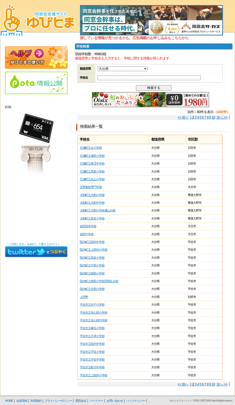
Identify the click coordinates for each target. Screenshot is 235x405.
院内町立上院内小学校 (93, 249)
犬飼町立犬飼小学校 (92, 195)
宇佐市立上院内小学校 (93, 375)
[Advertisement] (36, 208)
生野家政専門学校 (91, 187)
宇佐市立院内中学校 (92, 344)
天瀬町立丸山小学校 (92, 179)
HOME (9, 401)
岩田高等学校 (88, 226)
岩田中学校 (87, 234)
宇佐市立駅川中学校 (92, 367)
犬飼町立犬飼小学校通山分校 (98, 210)
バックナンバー (135, 401)
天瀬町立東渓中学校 (92, 163)
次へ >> (221, 117)
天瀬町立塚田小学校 (92, 156)
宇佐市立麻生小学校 (92, 328)
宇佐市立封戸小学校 (92, 304)
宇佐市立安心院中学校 (93, 320)
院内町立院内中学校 (92, 242)
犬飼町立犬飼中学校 (92, 202)
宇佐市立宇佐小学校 (92, 352)
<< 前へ (183, 117)
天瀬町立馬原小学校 (92, 171)
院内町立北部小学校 (92, 289)
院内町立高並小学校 (92, 257)
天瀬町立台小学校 (91, 148)
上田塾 (84, 297)
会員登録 (21, 401)
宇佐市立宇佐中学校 (92, 359)
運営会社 (80, 401)
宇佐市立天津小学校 (92, 336)
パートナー (96, 401)
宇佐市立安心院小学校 (93, 312)
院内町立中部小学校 (92, 265)
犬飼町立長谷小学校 (92, 218)
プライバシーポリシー (58, 401)
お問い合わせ (114, 401)
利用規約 (36, 401)
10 (213, 117)
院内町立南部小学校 (92, 273)
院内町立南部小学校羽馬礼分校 (99, 281)
